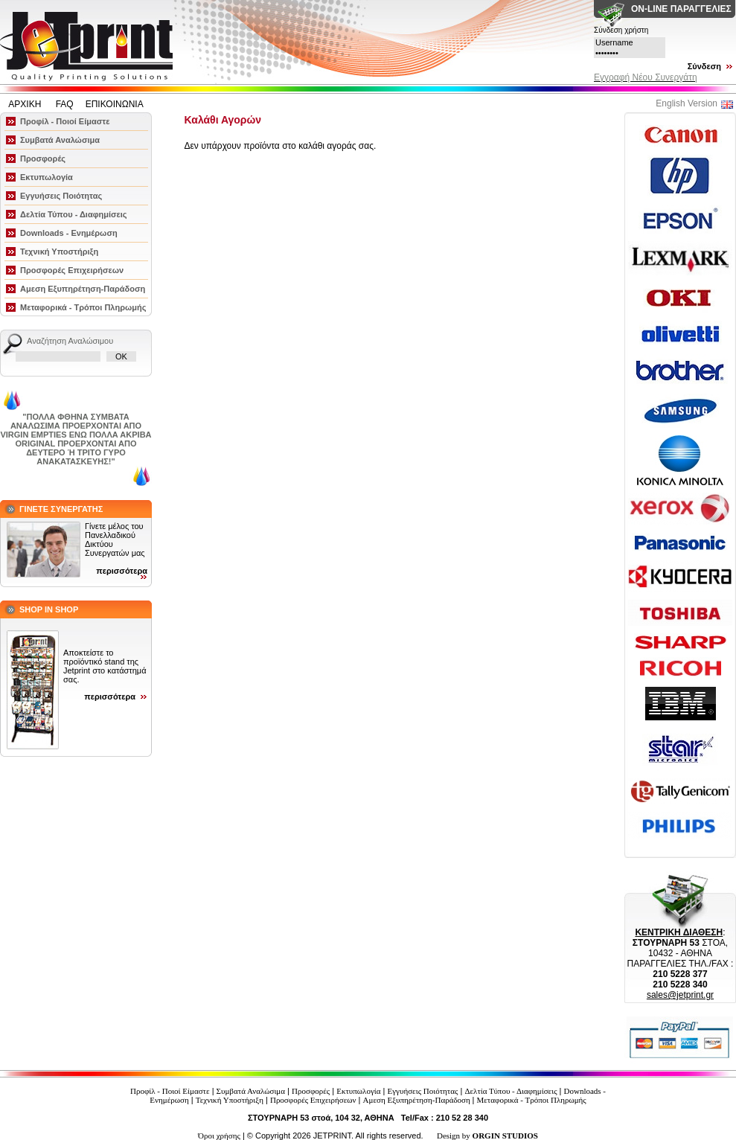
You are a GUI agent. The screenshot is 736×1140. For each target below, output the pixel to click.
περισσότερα (121, 570)
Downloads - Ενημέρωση (69, 232)
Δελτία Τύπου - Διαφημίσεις (73, 214)
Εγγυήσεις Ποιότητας (61, 195)
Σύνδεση (704, 66)
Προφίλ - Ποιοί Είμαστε (64, 121)
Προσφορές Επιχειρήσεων (72, 270)
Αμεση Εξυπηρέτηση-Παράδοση (82, 288)
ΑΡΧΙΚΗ (25, 104)
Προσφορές (42, 158)
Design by (487, 1135)
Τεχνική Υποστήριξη (59, 251)
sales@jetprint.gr (680, 995)
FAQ (65, 104)
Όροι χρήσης (219, 1135)
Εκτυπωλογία (46, 177)
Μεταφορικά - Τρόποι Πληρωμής (83, 307)
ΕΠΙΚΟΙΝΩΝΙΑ (115, 104)
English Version (686, 103)
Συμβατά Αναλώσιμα (60, 139)
